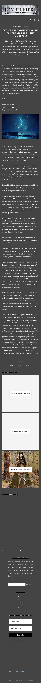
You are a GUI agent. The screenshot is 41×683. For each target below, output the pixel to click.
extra (12, 365)
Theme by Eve (28, 680)
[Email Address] (20, 628)
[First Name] (20, 621)
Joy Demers (17, 680)
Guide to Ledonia (23, 365)
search (29, 584)
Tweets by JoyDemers (16, 671)
